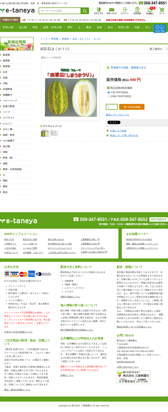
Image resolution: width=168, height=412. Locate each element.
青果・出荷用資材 (12, 169)
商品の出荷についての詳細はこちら (134, 327)
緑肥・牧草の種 (52, 27)
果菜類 (6, 66)
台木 (5, 72)
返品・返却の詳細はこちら (17, 389)
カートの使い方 (30, 244)
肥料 (70, 27)
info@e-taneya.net (126, 362)
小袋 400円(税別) (119, 92)
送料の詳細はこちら (70, 296)
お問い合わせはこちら (128, 367)
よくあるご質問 (30, 248)
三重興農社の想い (89, 239)
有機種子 (7, 94)
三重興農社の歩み (89, 244)
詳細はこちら (67, 375)
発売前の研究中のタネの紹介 (139, 239)
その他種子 (9, 140)
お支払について (11, 252)
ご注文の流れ (10, 248)
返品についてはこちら (117, 114)
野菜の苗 (123, 27)
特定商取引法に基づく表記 (60, 244)
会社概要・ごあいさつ (33, 252)
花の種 (23, 27)
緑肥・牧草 (9, 135)
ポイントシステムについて (60, 248)
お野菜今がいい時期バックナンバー (142, 248)
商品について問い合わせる (124, 135)
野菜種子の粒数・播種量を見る (128, 67)
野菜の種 (8, 27)
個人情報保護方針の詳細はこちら (76, 330)
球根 (35, 27)
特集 (137, 27)
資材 (99, 27)
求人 (148, 27)
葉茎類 (6, 54)
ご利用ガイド (10, 244)
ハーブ (6, 112)
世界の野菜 (9, 106)
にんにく (7, 123)
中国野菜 (7, 89)
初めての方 (9, 239)
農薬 (88, 27)
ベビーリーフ (10, 100)
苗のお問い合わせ (56, 239)
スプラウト (9, 117)
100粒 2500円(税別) (120, 96)
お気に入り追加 (118, 130)
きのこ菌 (7, 129)
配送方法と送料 (30, 239)
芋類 (5, 83)
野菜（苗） (9, 157)
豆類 (5, 77)
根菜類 (6, 60)
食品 (110, 27)
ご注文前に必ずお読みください (62, 252)
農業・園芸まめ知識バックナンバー (142, 244)
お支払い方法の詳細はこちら (18, 332)
